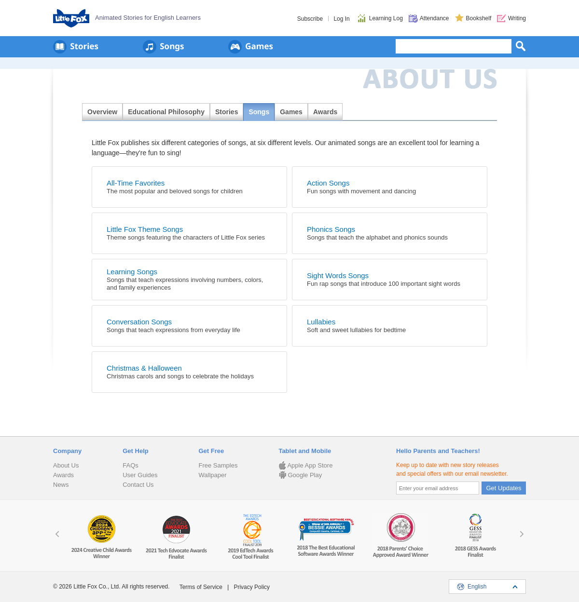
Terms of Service (200, 587)
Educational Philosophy (166, 112)
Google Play (300, 475)
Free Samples (217, 465)
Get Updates (504, 488)
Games (291, 112)
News (61, 484)
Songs (258, 112)
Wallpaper (212, 475)
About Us (66, 465)
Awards (325, 112)
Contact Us (138, 484)
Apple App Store (305, 465)
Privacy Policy (252, 587)
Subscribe (310, 18)
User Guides (140, 475)
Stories (226, 112)
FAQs (130, 465)
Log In (341, 18)
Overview (102, 112)
